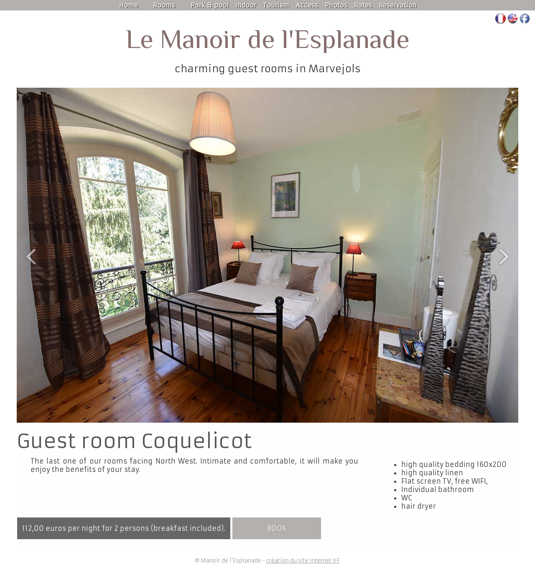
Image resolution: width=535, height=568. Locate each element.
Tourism (276, 5)
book (277, 528)
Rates (363, 5)
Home (128, 5)
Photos (336, 5)
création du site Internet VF (303, 560)
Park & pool (210, 5)
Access (307, 5)
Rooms (164, 5)
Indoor (245, 5)
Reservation (397, 5)
